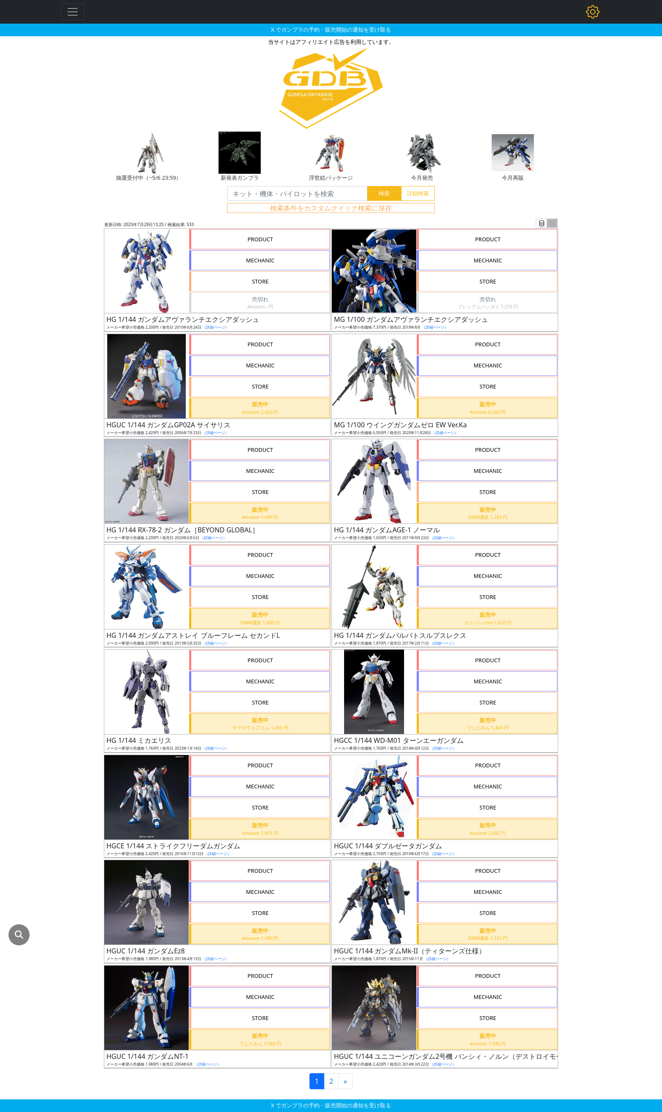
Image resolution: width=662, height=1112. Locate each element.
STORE (260, 281)
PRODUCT (260, 239)
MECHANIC (260, 260)
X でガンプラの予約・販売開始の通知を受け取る (331, 29)
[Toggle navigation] (72, 11)
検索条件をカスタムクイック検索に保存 (331, 208)
